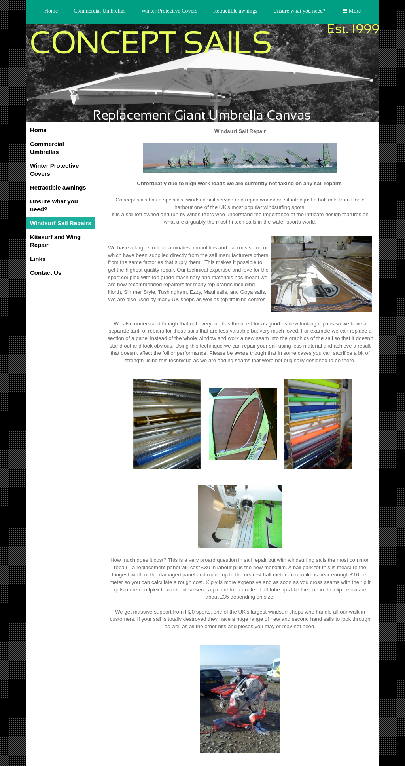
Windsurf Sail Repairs (60, 223)
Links (37, 258)
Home (51, 11)
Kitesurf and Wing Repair (55, 241)
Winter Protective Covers (169, 11)
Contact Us (45, 272)
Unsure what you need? (299, 11)
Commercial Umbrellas (99, 11)
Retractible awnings (235, 11)
